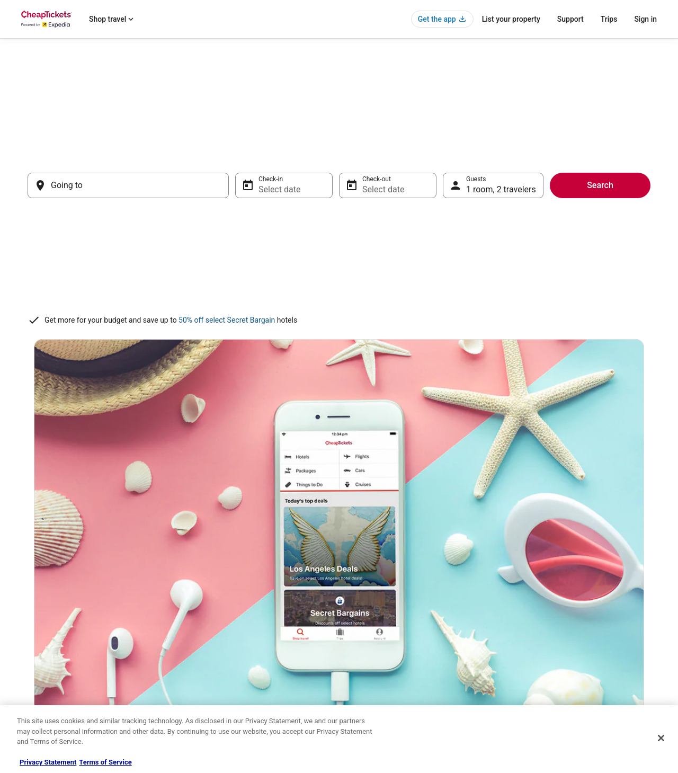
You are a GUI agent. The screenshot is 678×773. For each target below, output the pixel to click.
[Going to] (128, 185)
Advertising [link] (37, 681)
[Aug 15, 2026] (631, 261)
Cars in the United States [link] (220, 596)
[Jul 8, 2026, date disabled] (334, 238)
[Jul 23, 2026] (363, 284)
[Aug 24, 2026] (489, 307)
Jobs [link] (28, 596)
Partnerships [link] (39, 630)
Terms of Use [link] (368, 613)
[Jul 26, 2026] (249, 307)
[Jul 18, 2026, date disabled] (419, 261)
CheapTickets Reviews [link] (217, 647)
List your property (511, 19)
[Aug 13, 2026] (574, 261)
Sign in (645, 19)
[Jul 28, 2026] (306, 307)
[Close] (661, 738)
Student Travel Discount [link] (218, 681)
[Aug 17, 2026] (489, 284)
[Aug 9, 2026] (461, 261)
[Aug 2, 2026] (461, 238)
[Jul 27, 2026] (278, 307)
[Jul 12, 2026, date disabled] (249, 261)
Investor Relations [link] (46, 664)
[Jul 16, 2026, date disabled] (363, 261)
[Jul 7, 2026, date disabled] (306, 238)
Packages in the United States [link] (227, 630)
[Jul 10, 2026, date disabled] (391, 238)
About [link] (29, 579)
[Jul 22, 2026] (334, 284)
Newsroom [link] (36, 647)
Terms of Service (105, 762)
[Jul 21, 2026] (306, 284)
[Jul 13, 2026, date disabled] (278, 261)
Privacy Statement (48, 762)
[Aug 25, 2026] (517, 307)
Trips (609, 19)
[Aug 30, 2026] (461, 331)
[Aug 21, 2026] (602, 284)
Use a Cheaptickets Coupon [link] (553, 647)
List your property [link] (45, 613)
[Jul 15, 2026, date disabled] (334, 261)
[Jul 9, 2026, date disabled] (363, 238)
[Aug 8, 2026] (631, 238)
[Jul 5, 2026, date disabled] (249, 238)
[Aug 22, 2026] (631, 284)
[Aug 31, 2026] (489, 331)
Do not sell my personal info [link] (389, 647)
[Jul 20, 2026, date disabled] (278, 284)
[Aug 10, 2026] (489, 261)
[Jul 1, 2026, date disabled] (334, 214)
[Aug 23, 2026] (461, 307)
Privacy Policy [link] (369, 579)
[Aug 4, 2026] (517, 238)
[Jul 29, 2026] (334, 307)
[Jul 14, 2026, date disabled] (306, 261)
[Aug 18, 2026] (517, 284)
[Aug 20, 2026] (574, 284)
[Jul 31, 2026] (391, 307)
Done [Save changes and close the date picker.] (620, 365)
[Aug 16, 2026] (461, 284)
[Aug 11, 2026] (517, 261)
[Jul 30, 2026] (363, 307)
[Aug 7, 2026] (602, 238)
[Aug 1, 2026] (631, 214)
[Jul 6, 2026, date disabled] (278, 238)
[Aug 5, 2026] (546, 238)
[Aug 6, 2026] (574, 238)
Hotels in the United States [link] (223, 579)
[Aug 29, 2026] (631, 307)
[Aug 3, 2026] (489, 238)
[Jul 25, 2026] (419, 284)
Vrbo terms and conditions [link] (387, 630)
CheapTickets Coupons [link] (218, 664)
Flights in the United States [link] (223, 613)
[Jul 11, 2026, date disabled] (419, 238)
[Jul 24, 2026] (391, 284)
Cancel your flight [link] (538, 613)
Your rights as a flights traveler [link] (557, 664)
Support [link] (525, 579)
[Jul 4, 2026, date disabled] (419, 214)
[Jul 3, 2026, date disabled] (391, 214)
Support (570, 19)
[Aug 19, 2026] (546, 284)
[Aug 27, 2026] (574, 307)
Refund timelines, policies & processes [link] (568, 630)
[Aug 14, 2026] (602, 261)
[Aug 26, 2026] (546, 307)
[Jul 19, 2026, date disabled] (249, 284)
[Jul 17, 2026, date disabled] (391, 261)
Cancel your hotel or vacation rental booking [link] (576, 596)
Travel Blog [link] (201, 698)
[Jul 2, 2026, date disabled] (363, 214)
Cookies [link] (361, 596)
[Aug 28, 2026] (602, 307)
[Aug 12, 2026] (546, 261)
